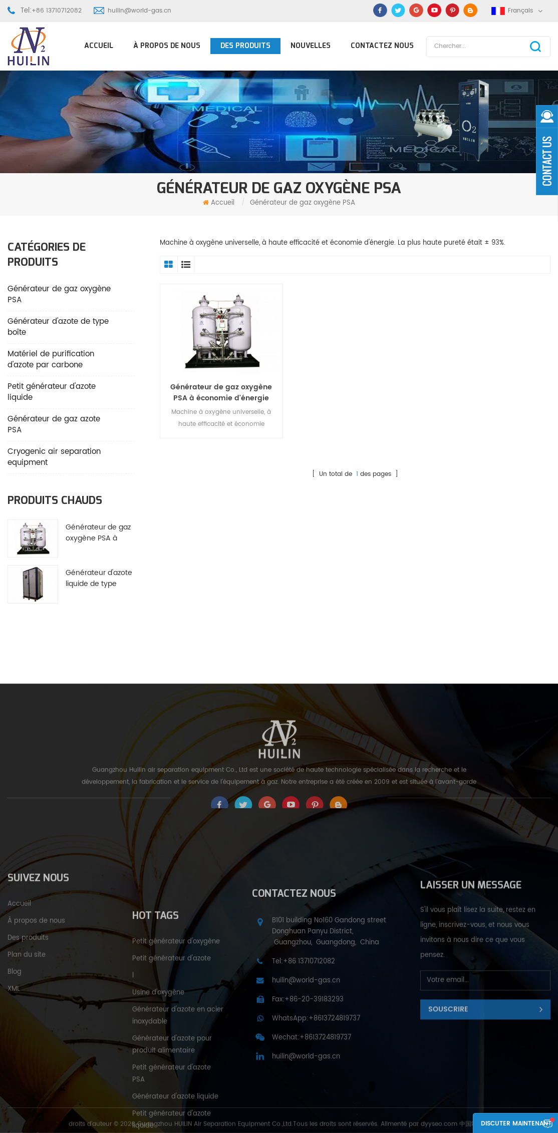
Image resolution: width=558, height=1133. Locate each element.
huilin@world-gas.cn (139, 11)
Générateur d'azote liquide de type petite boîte (99, 579)
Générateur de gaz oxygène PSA (59, 294)
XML (14, 1026)
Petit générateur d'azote (171, 1034)
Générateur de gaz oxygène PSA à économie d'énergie (98, 533)
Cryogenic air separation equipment (54, 457)
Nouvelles (311, 46)
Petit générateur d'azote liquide (52, 392)
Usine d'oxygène (158, 1068)
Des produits (245, 46)
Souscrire (448, 1054)
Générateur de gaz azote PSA (54, 424)
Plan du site (27, 992)
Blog (15, 1009)
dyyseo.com (439, 1127)
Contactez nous (382, 46)
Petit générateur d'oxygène (176, 1017)
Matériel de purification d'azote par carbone (51, 359)
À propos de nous (166, 46)
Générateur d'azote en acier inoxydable (177, 1091)
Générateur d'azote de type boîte (58, 327)
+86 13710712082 (57, 11)
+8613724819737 (334, 1072)
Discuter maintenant (516, 1123)
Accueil (98, 46)
